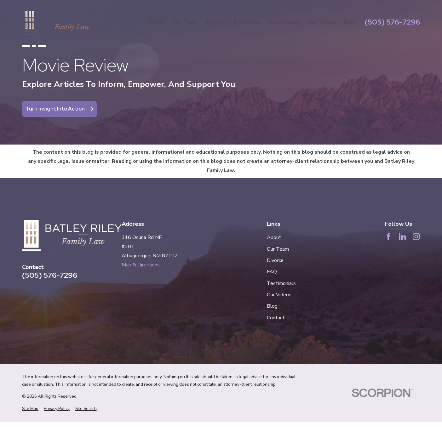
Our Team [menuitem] (185, 22)
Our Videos (279, 294)
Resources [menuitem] (247, 22)
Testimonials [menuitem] (284, 22)
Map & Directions (141, 264)
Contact (275, 317)
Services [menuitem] (216, 22)
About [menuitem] (156, 22)
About (274, 237)
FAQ (272, 271)
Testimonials (281, 283)
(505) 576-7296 (392, 22)
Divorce (275, 260)
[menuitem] (30, 409)
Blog (272, 306)
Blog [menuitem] (349, 22)
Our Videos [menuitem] (322, 22)
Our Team (278, 249)
